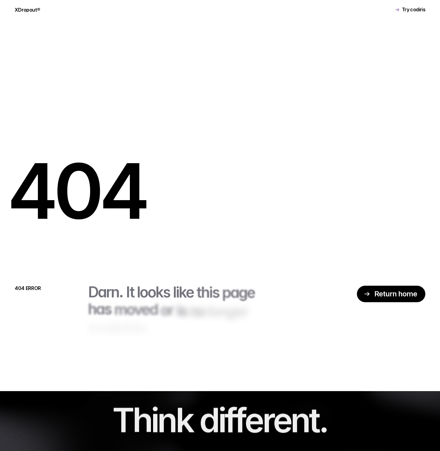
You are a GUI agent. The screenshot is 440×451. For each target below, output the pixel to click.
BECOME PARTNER (217, 10)
